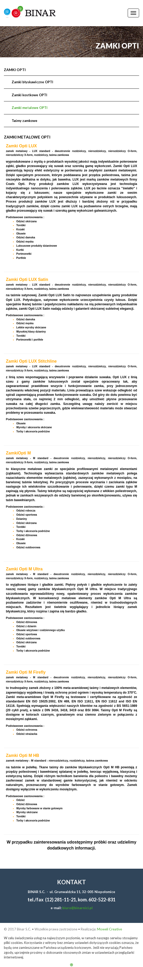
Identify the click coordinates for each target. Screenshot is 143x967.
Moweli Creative (109, 929)
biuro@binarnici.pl (77, 908)
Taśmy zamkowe (24, 121)
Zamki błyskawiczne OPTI (32, 82)
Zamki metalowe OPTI (29, 108)
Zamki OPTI (15, 70)
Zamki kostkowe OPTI (29, 95)
